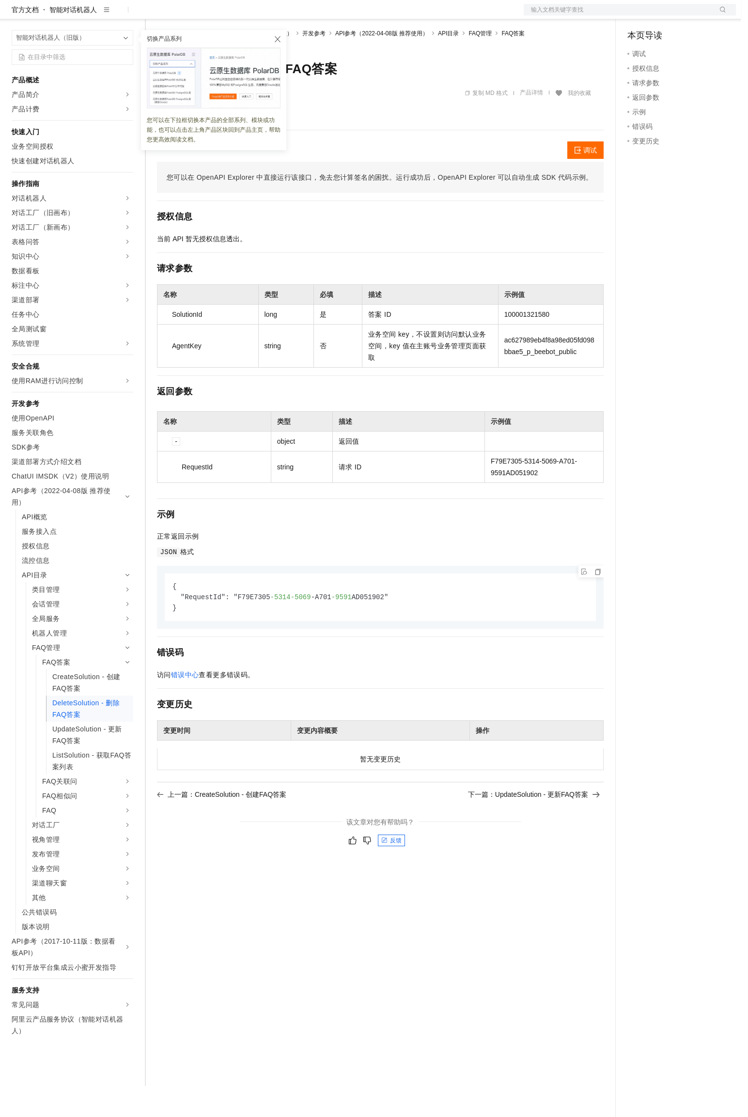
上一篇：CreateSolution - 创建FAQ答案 (221, 827)
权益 (186, 15)
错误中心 (185, 707)
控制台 (661, 15)
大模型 (99, 15)
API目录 (448, 64)
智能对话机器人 (73, 41)
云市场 (236, 15)
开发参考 (314, 64)
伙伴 (262, 15)
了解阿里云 (319, 15)
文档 (617, 15)
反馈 (391, 872)
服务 (286, 15)
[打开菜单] (15, 15)
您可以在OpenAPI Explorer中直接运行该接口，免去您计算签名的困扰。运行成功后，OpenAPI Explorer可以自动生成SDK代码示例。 (380, 208)
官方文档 (25, 41)
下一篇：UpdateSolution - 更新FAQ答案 (534, 827)
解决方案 (156, 15)
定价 (209, 15)
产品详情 (531, 123)
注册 (684, 15)
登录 (720, 15)
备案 (638, 15)
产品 (126, 15)
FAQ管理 (480, 64)
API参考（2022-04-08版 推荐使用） (381, 64)
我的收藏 (579, 124)
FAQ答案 (513, 64)
